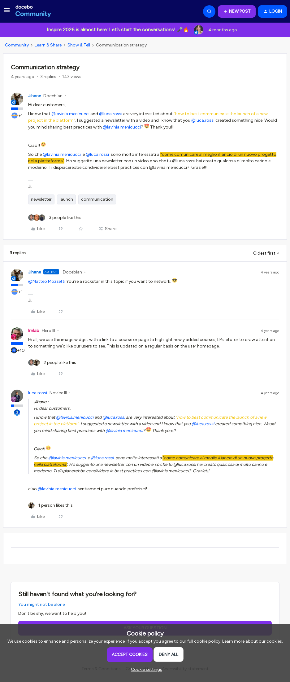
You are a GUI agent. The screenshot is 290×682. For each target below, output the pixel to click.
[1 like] (50, 505)
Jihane (34, 95)
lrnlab (33, 330)
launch (66, 199)
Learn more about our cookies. (252, 641)
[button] (7, 12)
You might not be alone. (42, 604)
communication (97, 199)
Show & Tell (78, 45)
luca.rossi (37, 393)
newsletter (41, 199)
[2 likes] (52, 362)
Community (17, 45)
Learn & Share (48, 45)
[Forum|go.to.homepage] (33, 11)
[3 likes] (54, 217)
